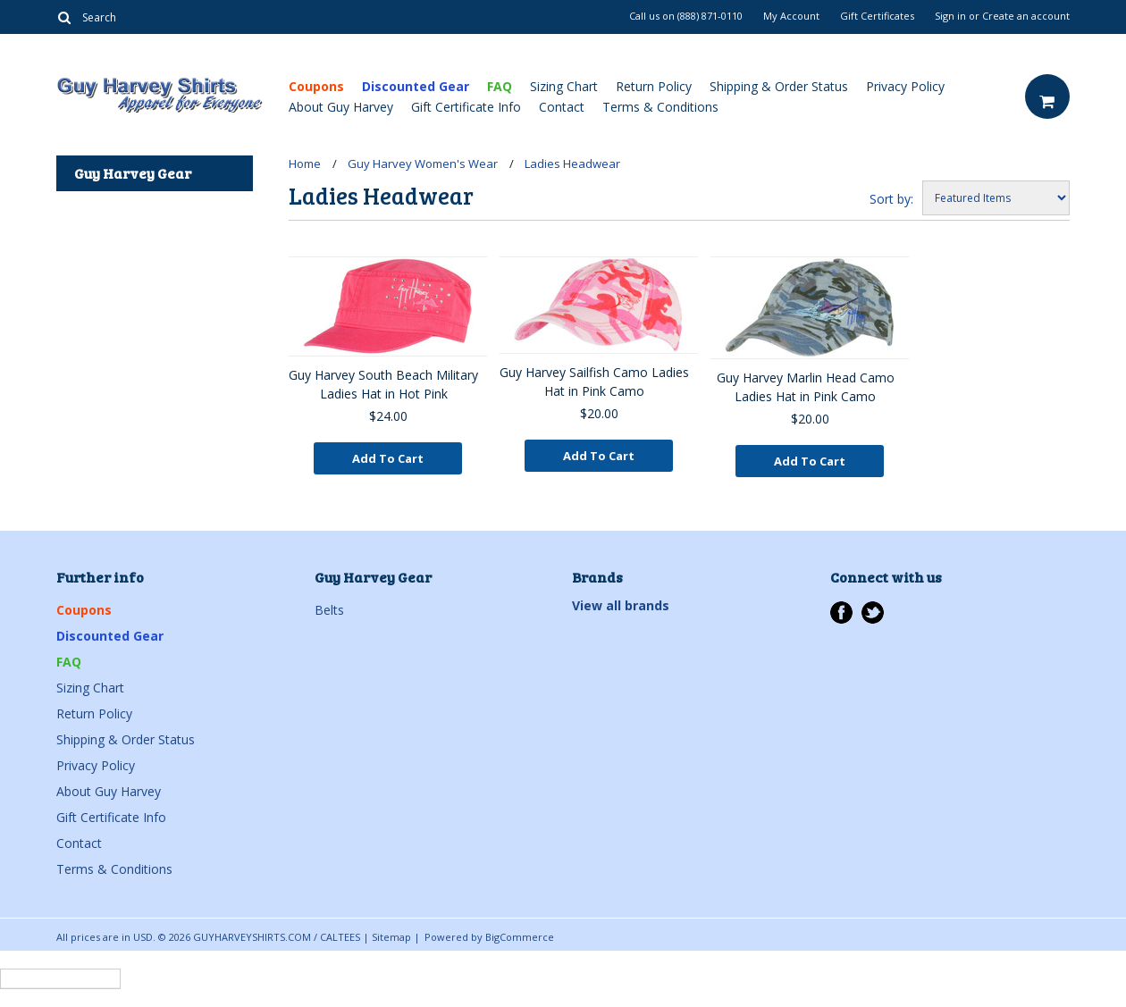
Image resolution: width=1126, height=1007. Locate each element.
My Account (791, 16)
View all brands (620, 605)
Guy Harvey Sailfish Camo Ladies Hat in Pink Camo (594, 381)
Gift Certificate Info (466, 106)
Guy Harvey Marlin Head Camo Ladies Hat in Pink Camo (806, 387)
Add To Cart (388, 458)
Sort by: (891, 198)
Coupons (316, 86)
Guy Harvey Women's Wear (423, 163)
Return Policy (654, 86)
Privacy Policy (905, 86)
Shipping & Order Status (779, 86)
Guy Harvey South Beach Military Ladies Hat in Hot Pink (383, 384)
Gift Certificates (877, 16)
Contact (561, 106)
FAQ (499, 86)
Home (305, 163)
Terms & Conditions (660, 106)
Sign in (950, 16)
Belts (329, 609)
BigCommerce (519, 937)
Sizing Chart (564, 86)
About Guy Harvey (341, 106)
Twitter (872, 612)
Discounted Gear (415, 86)
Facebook (841, 612)
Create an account (1026, 16)
